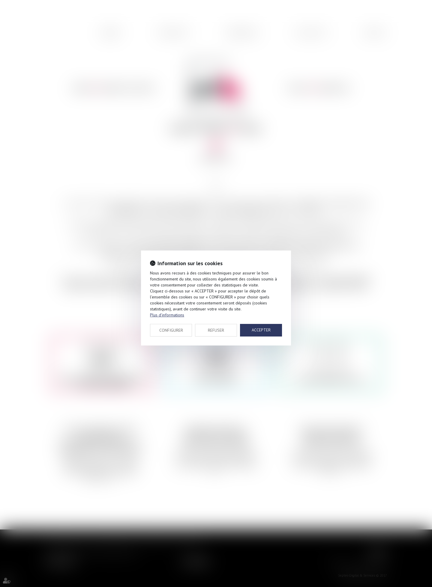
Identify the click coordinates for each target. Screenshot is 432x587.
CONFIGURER (171, 330)
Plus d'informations (167, 315)
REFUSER (216, 330)
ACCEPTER (261, 330)
